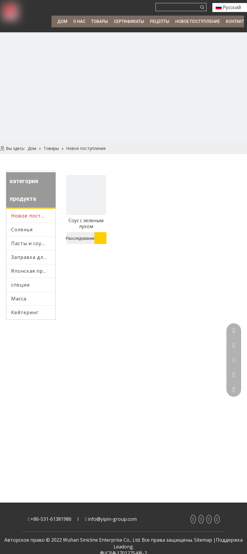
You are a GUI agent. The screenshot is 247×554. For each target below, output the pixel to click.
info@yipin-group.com (112, 519)
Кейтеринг (25, 312)
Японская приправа (33, 271)
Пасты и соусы (29, 243)
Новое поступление (33, 215)
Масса (18, 298)
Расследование (80, 238)
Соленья (22, 229)
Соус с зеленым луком (86, 223)
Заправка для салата (33, 257)
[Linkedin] (201, 519)
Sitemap (203, 540)
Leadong (123, 546)
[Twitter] (217, 519)
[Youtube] (209, 519)
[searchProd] (177, 7)
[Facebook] (193, 519)
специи (20, 285)
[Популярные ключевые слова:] (202, 7)
